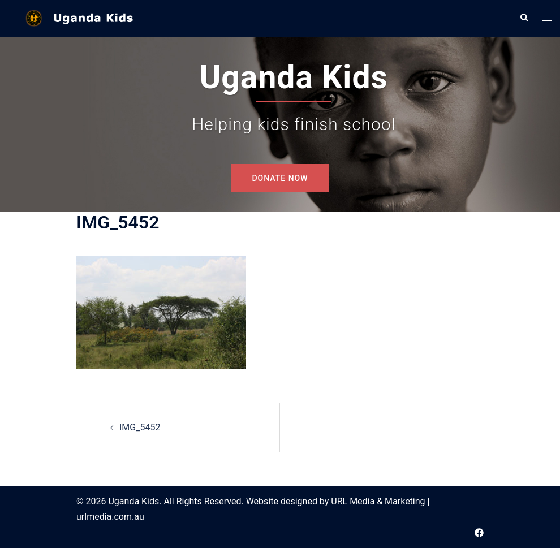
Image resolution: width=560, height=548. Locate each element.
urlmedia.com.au (110, 516)
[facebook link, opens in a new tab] (479, 532)
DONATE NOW (280, 178)
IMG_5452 (139, 427)
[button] (523, 18)
